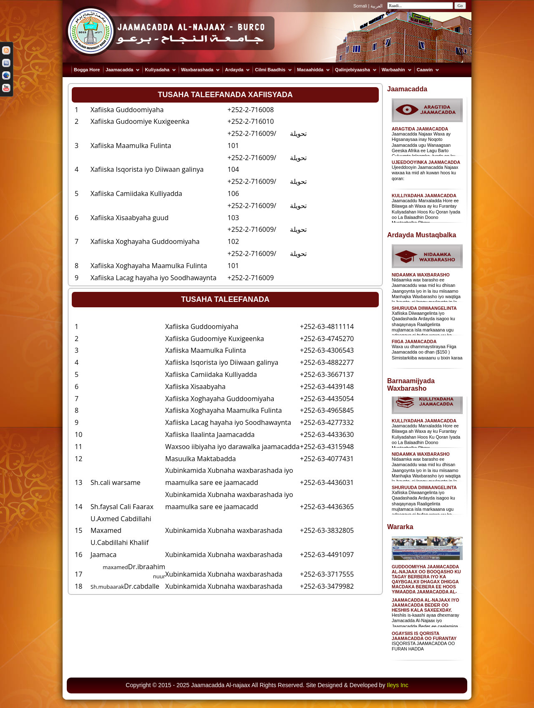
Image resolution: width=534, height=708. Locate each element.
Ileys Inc (397, 685)
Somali (360, 5)
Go (460, 5)
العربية (376, 5)
